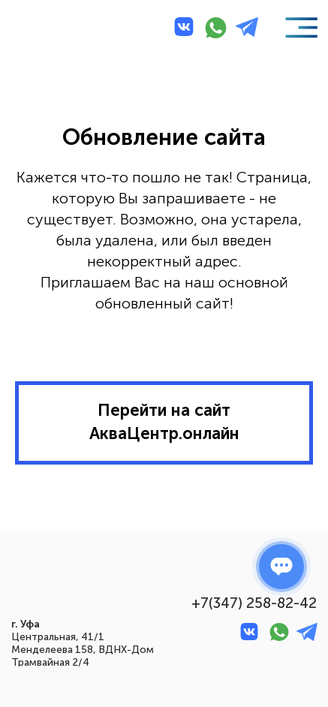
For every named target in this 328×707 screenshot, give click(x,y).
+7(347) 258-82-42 (254, 603)
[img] (44, 29)
